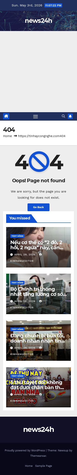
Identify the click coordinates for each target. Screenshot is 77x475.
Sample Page (43, 465)
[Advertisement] (38, 71)
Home (7, 136)
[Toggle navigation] (35, 116)
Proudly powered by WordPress (25, 450)
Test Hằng (17, 236)
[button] (63, 116)
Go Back (38, 207)
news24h (38, 20)
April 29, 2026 (25, 254)
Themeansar (38, 455)
